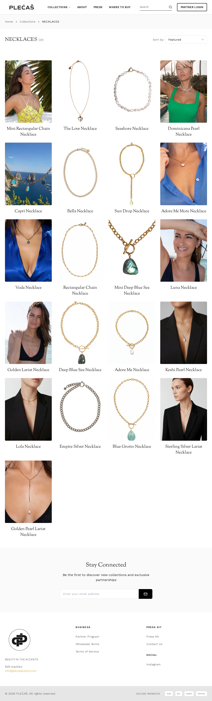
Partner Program (87, 636)
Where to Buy (119, 7)
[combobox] (186, 39)
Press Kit (152, 636)
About (82, 7)
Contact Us (154, 644)
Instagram (153, 664)
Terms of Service (87, 651)
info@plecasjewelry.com (20, 670)
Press (98, 7)
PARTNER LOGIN (192, 7)
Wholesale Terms (87, 644)
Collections (59, 7)
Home (9, 21)
